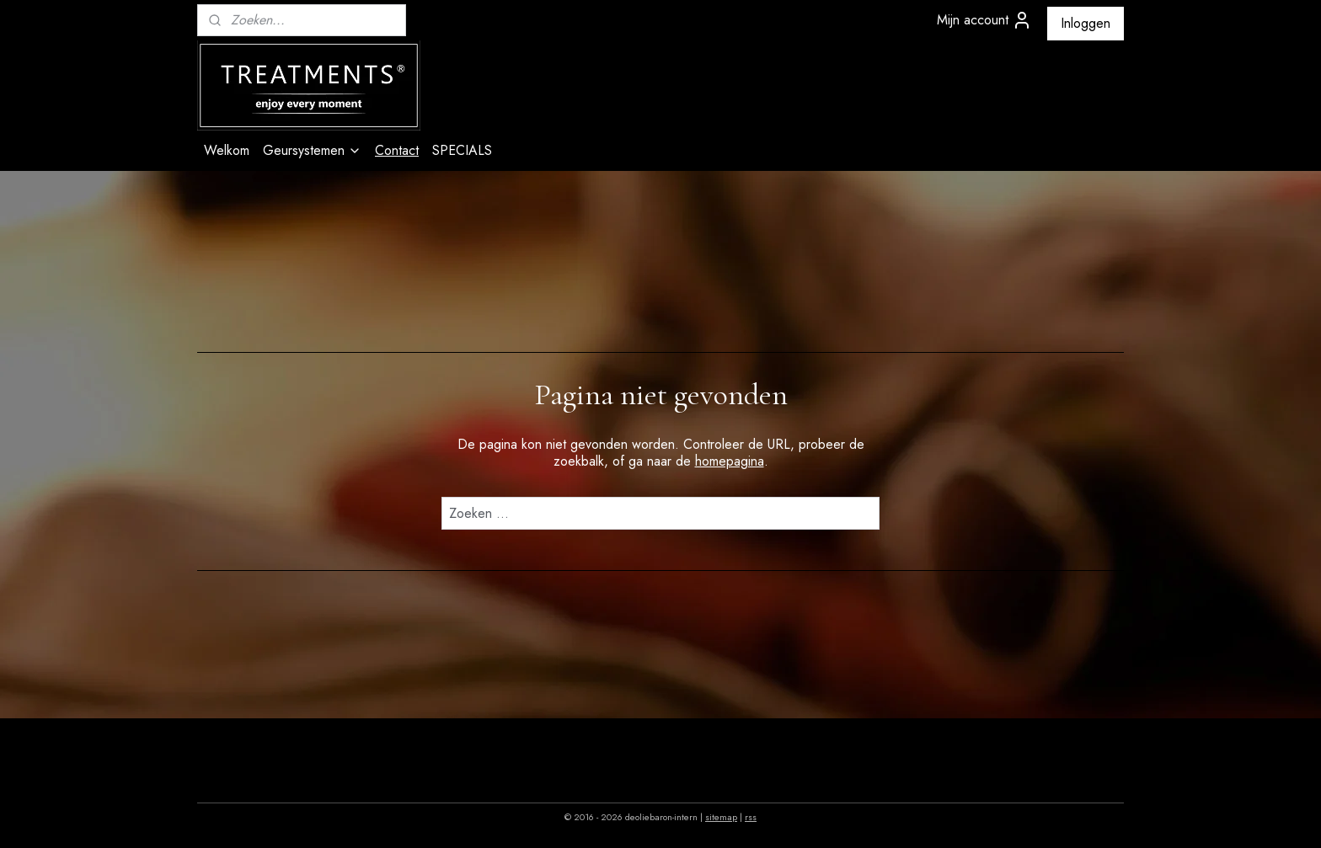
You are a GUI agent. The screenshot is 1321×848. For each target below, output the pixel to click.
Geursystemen (312, 150)
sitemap (721, 817)
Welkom (226, 150)
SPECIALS (462, 150)
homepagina (729, 461)
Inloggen (1085, 23)
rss (751, 817)
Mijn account (984, 20)
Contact (397, 150)
